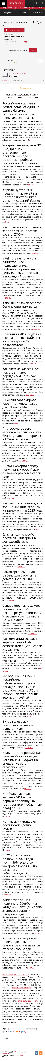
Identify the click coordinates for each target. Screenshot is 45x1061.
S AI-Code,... (23, 460)
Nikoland (19, 1055)
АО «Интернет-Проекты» (14, 1053)
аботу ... (7, 222)
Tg (24, 1031)
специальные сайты (28, 1001)
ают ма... (12, 498)
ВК (12, 1031)
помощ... (31, 716)
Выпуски (9, 11)
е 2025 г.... (32, 633)
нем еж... (29, 395)
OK (18, 1031)
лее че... (8, 894)
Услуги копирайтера (21, 987)
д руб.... (9, 816)
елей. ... (17, 423)
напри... (7, 298)
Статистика (8, 70)
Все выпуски (25, 88)
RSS (25, 42)
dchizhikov (12, 62)
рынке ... (29, 747)
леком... (21, 566)
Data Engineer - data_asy (15, 974)
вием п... (32, 184)
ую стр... (27, 788)
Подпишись (31, 1029)
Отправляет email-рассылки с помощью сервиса (22, 8)
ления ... (34, 363)
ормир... (36, 253)
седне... (37, 933)
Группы (24, 11)
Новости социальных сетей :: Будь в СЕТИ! (22, 23)
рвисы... (39, 529)
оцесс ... (8, 850)
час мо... (32, 140)
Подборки (39, 11)
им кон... (36, 329)
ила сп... (12, 600)
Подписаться (14, 30)
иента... (30, 967)
